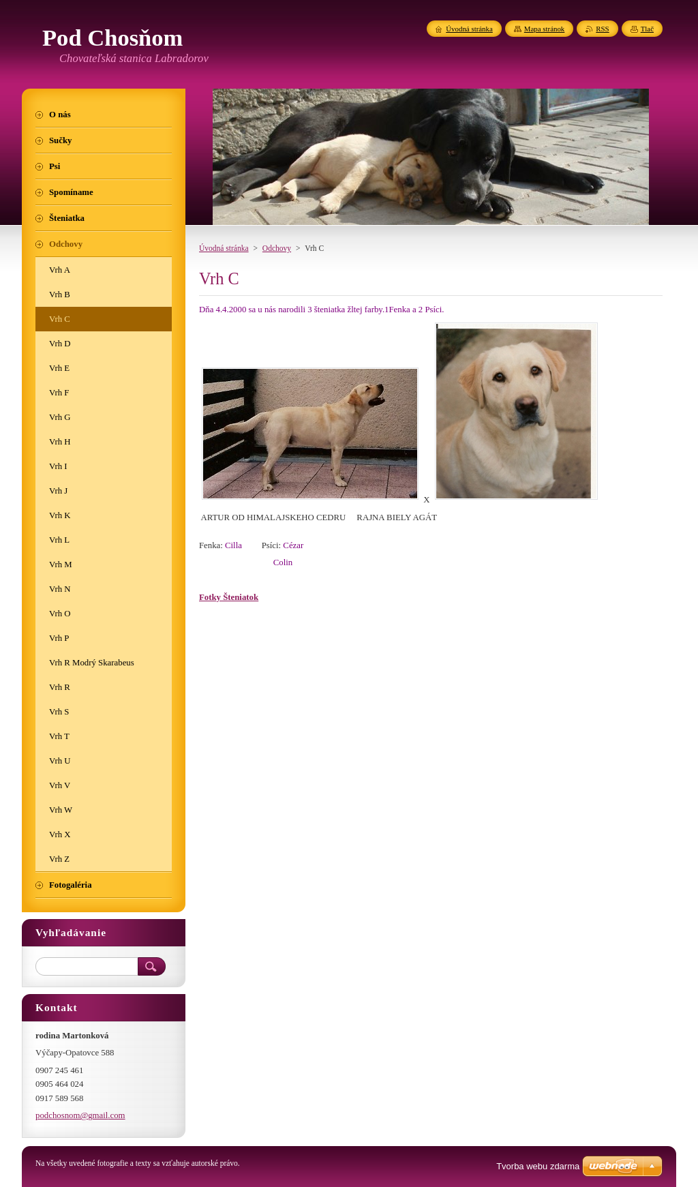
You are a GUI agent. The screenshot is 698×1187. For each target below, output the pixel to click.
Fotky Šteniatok (228, 597)
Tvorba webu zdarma (537, 1166)
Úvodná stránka (224, 248)
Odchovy (276, 248)
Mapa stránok (544, 29)
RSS (602, 29)
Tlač (647, 29)
